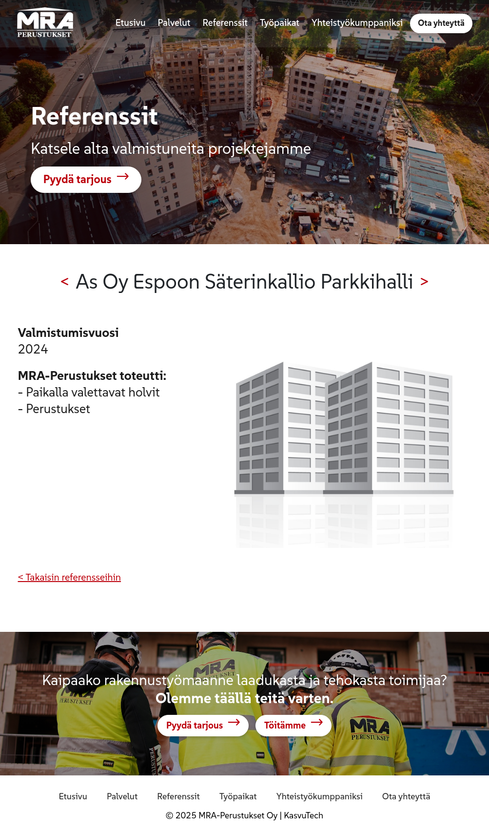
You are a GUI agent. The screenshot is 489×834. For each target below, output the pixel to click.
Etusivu (73, 796)
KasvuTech (303, 815)
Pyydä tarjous (77, 179)
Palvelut (122, 796)
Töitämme (285, 725)
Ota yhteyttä (441, 23)
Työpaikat (238, 796)
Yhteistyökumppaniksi (319, 796)
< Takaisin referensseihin (69, 577)
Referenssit (178, 796)
